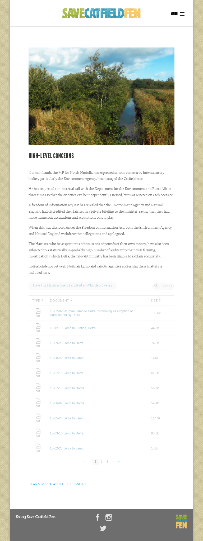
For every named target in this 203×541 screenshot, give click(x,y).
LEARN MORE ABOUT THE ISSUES (57, 484)
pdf (38, 314)
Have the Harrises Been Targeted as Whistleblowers (71, 286)
